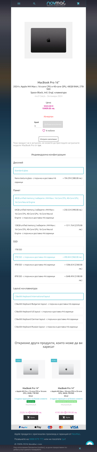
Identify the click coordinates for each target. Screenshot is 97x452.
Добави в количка (52, 124)
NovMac (76, 434)
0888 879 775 (36, 439)
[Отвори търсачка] (34, 3)
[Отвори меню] (19, 4)
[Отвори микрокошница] (78, 3)
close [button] (80, 448)
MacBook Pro (28, 145)
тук (39, 145)
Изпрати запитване (48, 139)
